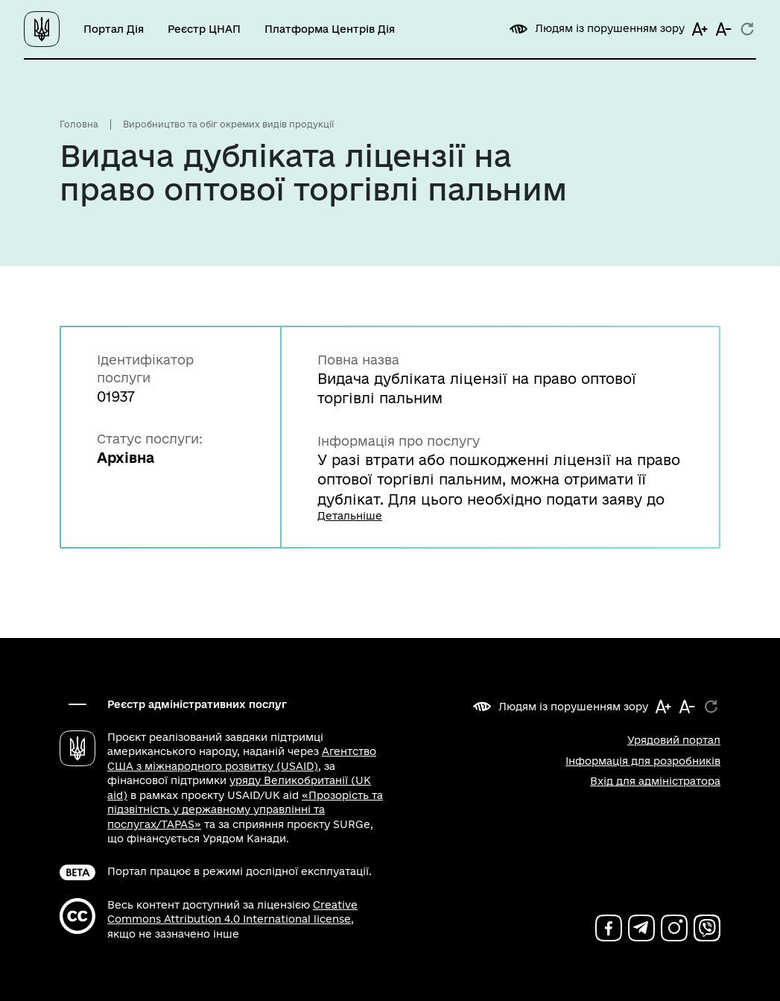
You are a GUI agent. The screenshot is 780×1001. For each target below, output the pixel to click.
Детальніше (349, 516)
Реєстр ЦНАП (204, 29)
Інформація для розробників (642, 761)
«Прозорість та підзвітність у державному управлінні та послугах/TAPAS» (245, 809)
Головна (79, 124)
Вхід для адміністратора (655, 781)
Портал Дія (113, 29)
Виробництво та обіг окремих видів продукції (228, 124)
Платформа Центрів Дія (329, 29)
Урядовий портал (673, 740)
